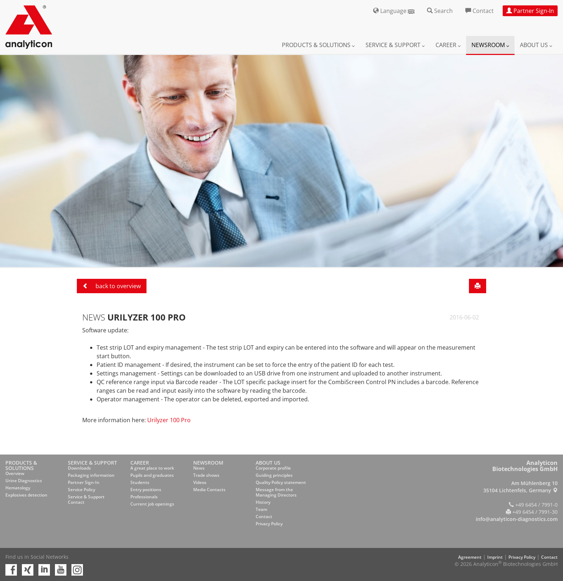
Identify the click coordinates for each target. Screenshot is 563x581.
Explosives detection (26, 495)
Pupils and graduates (152, 475)
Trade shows (206, 475)
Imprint (495, 557)
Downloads (79, 468)
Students (139, 482)
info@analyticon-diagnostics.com (517, 519)
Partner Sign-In (83, 482)
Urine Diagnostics (23, 481)
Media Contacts (209, 490)
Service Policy (81, 490)
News (199, 468)
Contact (264, 516)
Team (261, 509)
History (263, 502)
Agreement (469, 557)
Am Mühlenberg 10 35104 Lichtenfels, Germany (520, 487)
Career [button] (448, 45)
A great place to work (152, 468)
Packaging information (91, 475)
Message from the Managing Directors (276, 492)
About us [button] (536, 45)
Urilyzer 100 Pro (169, 420)
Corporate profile (273, 468)
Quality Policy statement (281, 482)
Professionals (144, 497)
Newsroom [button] (490, 45)
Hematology (17, 488)
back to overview (112, 286)
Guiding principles (274, 475)
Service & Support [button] (395, 45)
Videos (199, 482)
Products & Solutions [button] (318, 45)
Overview (14, 473)
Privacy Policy (269, 524)
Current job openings (152, 504)
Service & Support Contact (86, 499)
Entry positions (145, 490)
